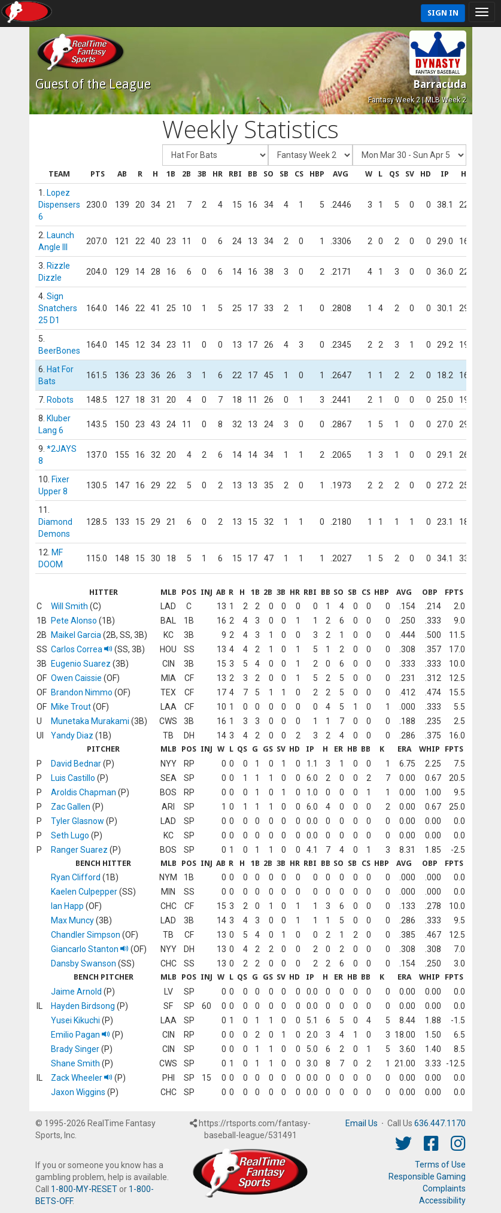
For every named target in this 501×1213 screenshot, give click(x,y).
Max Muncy (72, 920)
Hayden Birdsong (83, 1006)
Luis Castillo (73, 778)
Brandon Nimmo (82, 692)
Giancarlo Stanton (90, 949)
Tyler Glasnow (77, 821)
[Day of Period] (409, 155)
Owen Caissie (76, 678)
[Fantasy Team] (215, 155)
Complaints (444, 1188)
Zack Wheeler (82, 1078)
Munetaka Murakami (90, 721)
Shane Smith (75, 1063)
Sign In (443, 12)
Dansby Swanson (83, 963)
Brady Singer (75, 1049)
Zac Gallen (70, 806)
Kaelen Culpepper (84, 891)
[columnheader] (59, 174)
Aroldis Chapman (83, 792)
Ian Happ (67, 906)
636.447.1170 (440, 1123)
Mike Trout (71, 707)
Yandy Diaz (72, 735)
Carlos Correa (82, 649)
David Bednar (76, 763)
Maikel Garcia (76, 635)
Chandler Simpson (85, 935)
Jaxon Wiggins (78, 1092)
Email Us (361, 1123)
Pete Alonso (74, 620)
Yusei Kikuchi (75, 1020)
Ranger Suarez (79, 850)
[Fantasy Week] (310, 155)
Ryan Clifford (76, 877)
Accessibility (442, 1200)
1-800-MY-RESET (84, 1189)
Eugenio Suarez (81, 663)
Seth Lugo (70, 835)
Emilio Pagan (80, 1034)
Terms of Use (440, 1164)
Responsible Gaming (427, 1176)
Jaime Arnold (76, 991)
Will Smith (69, 606)
